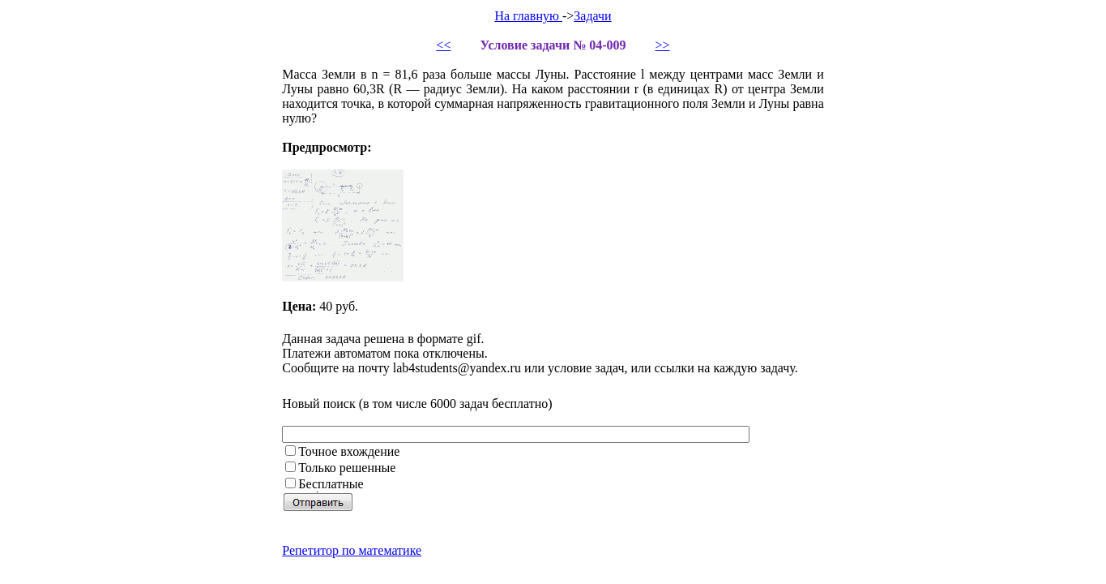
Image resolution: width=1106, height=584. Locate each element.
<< (443, 45)
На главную (528, 16)
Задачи (592, 16)
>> (662, 45)
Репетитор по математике (351, 550)
